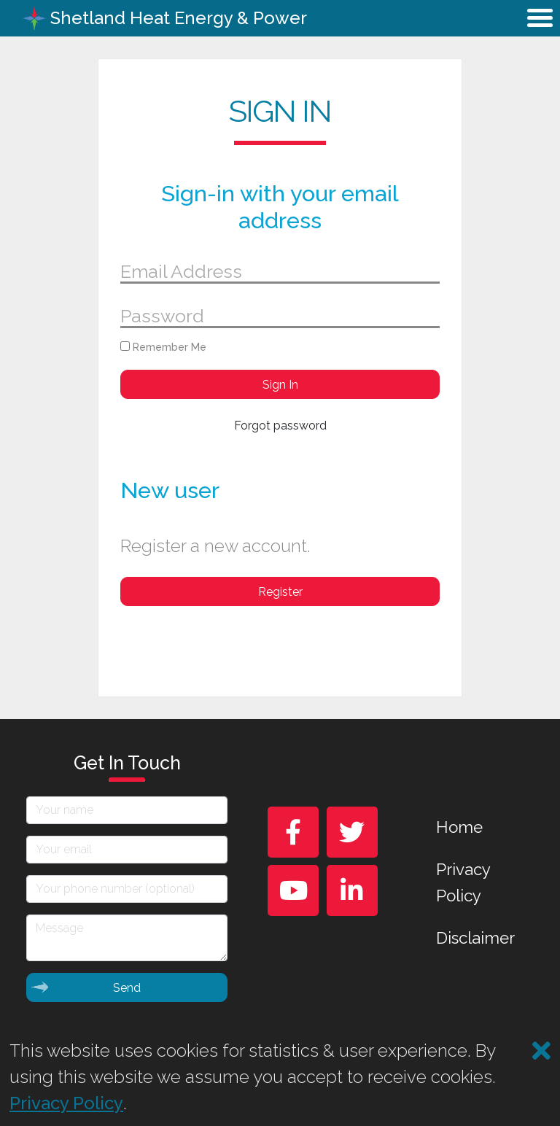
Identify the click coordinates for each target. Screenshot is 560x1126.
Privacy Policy (463, 882)
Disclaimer (475, 937)
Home (459, 827)
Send (86, 987)
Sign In (280, 385)
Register (280, 592)
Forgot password (280, 425)
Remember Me (163, 347)
